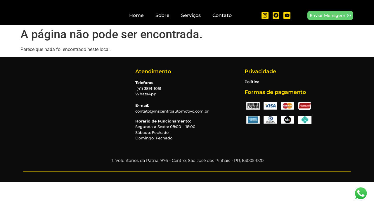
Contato (222, 15)
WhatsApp (145, 94)
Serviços (191, 15)
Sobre (162, 15)
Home (136, 15)
